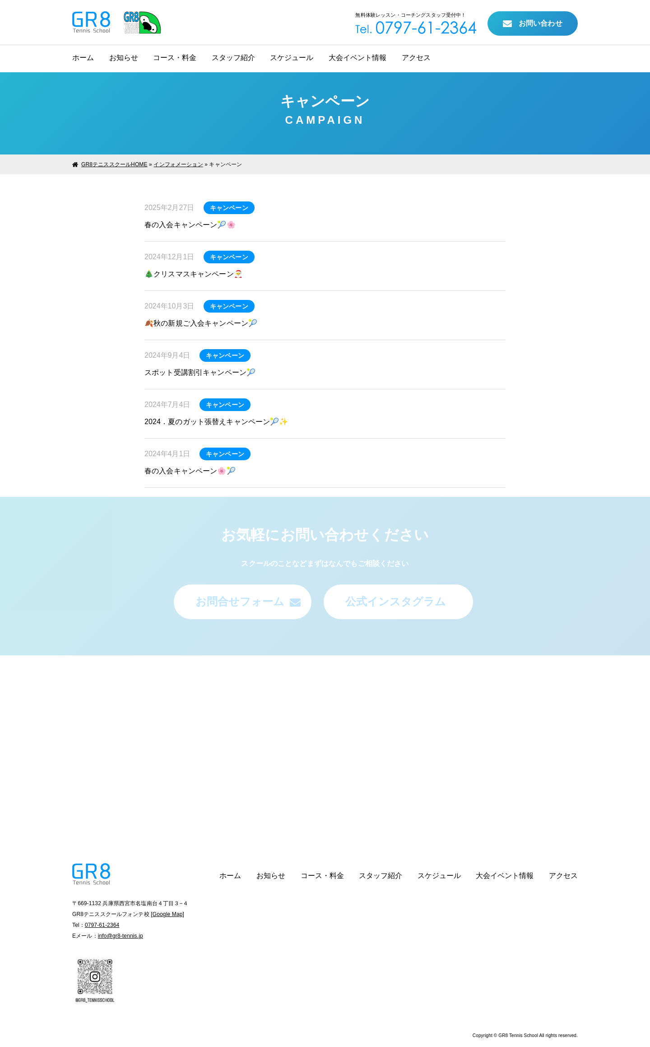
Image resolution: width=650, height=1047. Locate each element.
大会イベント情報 (357, 57)
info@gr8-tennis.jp (120, 936)
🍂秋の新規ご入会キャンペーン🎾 (200, 323)
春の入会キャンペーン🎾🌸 (190, 225)
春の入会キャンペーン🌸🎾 (190, 471)
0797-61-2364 (102, 925)
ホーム (83, 57)
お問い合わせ (532, 23)
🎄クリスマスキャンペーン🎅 (193, 274)
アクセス (416, 57)
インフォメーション (178, 164)
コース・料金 (174, 57)
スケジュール (291, 57)
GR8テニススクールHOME (114, 164)
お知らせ (123, 57)
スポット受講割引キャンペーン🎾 (199, 372)
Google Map (168, 914)
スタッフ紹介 (233, 57)
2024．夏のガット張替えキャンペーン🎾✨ (216, 421)
